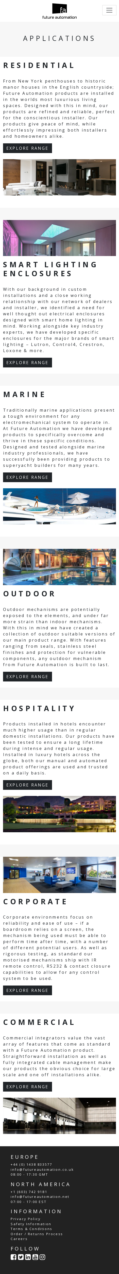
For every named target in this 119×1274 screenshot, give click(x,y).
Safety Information (31, 1224)
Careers (19, 1238)
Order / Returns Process (37, 1234)
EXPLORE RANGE (27, 148)
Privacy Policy (26, 1219)
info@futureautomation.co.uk (42, 1169)
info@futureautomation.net (40, 1196)
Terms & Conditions (32, 1228)
